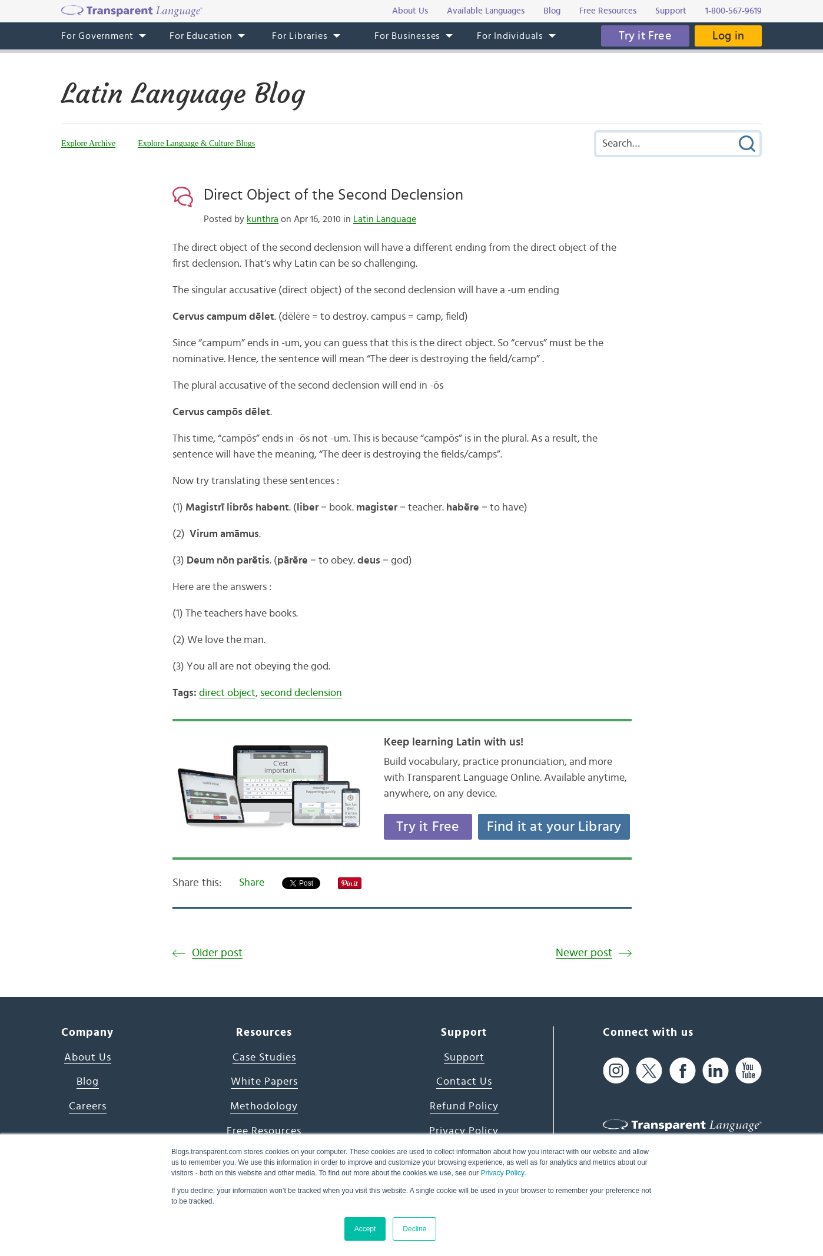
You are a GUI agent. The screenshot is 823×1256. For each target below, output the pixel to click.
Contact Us (464, 1081)
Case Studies (264, 1057)
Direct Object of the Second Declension (333, 195)
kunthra (262, 219)
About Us (87, 1057)
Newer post (584, 953)
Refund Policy (464, 1106)
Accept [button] (365, 1229)
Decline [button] (414, 1229)
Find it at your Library (554, 827)
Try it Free (645, 36)
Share (251, 882)
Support (464, 1057)
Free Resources (264, 1131)
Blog (88, 1081)
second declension (301, 693)
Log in (728, 36)
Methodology (264, 1106)
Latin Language (384, 219)
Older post (217, 953)
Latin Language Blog (183, 94)
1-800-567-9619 (733, 10)
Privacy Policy (502, 1173)
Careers (88, 1106)
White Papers (264, 1081)
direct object (227, 693)
